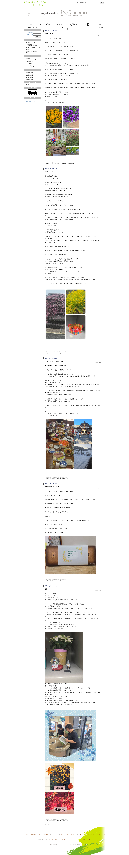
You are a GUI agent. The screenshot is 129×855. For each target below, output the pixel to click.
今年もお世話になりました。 (53, 486)
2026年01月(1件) (29, 75)
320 (29, 84)
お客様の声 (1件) (29, 61)
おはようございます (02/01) (32, 45)
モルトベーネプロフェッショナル (56, 839)
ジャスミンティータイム (35, 2)
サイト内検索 (81, 2)
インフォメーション (36, 834)
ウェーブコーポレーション (74, 839)
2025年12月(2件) (29, 77)
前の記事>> (101, 27)
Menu (60, 24)
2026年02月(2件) (29, 74)
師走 (46, 589)
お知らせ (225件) (29, 58)
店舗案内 (73, 834)
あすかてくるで (49, 171)
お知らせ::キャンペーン (51, 163)
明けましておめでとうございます (54, 361)
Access (99, 24)
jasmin (27, 84)
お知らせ (48, 353)
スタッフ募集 (90, 834)
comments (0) (64, 163)
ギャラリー (55, 834)
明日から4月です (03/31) (31, 42)
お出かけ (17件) (30, 66)
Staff (86, 24)
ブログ (80, 834)
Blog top (64, 28)
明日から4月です (49, 33)
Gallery (73, 24)
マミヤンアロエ (87, 839)
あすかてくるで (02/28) (31, 44)
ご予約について (101, 834)
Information (45, 24)
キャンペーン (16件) (32, 59)
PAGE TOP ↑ (47, 824)
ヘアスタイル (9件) (30, 63)
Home (30, 24)
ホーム (26, 834)
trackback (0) (71, 163)
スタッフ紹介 (64, 834)
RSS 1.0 (27, 100)
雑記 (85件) (28, 65)
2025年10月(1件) (29, 79)
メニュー (46, 834)
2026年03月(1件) (29, 72)
